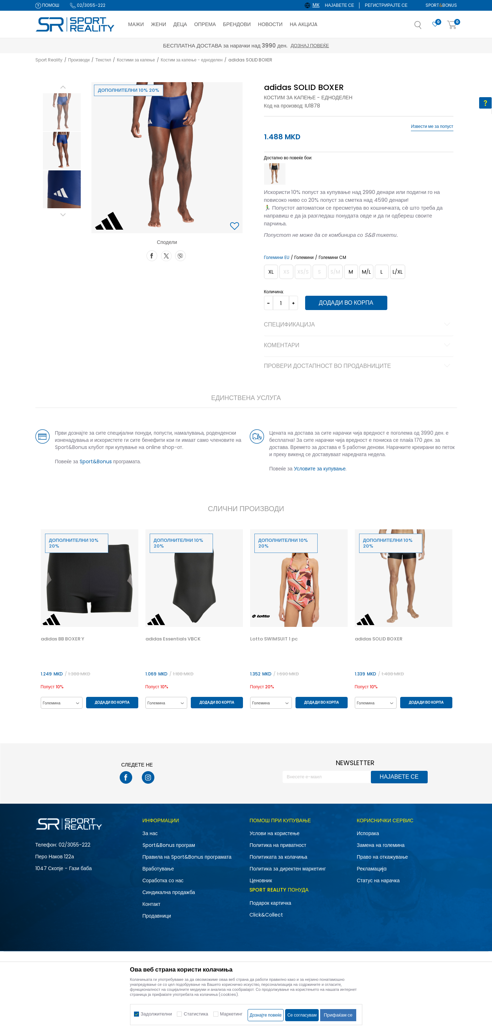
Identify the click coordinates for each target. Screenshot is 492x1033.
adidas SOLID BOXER (378, 639)
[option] (62, 112)
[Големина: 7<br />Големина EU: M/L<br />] (366, 272)
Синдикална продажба (169, 892)
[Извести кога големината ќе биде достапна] (286, 272)
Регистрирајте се (386, 5)
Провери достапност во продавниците (358, 366)
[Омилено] (435, 24)
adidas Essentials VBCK (172, 639)
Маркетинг (231, 1013)
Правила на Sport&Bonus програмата (187, 856)
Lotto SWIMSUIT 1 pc (274, 639)
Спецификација (358, 325)
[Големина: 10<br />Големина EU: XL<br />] (271, 272)
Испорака (368, 833)
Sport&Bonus (96, 461)
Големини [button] (304, 257)
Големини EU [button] (276, 257)
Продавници (157, 915)
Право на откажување (382, 856)
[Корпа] (452, 25)
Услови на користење (274, 833)
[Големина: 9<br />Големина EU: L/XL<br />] (397, 272)
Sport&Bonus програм (169, 845)
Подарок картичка (270, 903)
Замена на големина (380, 845)
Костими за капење (136, 60)
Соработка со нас (163, 880)
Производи (79, 60)
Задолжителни (156, 1013)
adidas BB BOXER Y (62, 639)
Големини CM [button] (332, 257)
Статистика (196, 1013)
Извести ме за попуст (432, 126)
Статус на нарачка (378, 880)
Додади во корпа (346, 303)
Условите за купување (320, 468)
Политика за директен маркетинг (287, 868)
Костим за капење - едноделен (192, 60)
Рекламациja (372, 868)
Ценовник (260, 880)
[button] (425, 27)
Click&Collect (266, 914)
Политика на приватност (277, 845)
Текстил (103, 60)
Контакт (151, 904)
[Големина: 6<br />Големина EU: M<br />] (351, 272)
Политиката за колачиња (278, 856)
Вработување (158, 868)
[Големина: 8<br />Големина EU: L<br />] (382, 272)
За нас (150, 833)
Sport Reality (49, 60)
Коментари (358, 345)
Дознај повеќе (309, 45)
